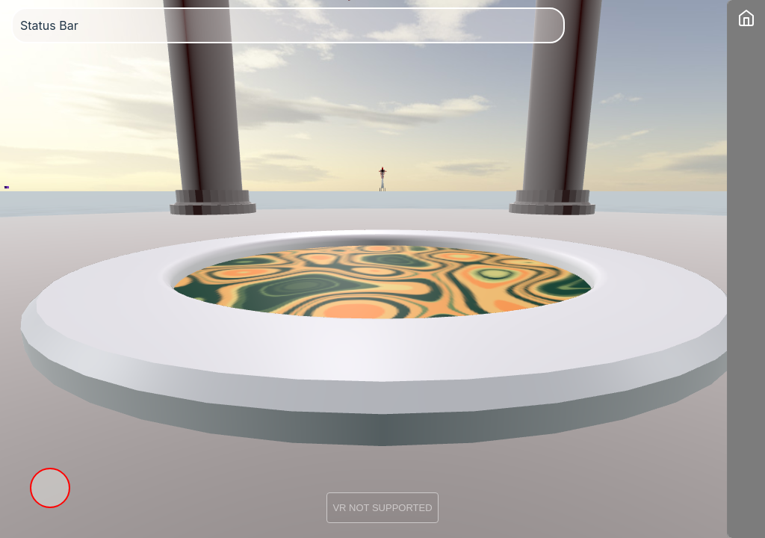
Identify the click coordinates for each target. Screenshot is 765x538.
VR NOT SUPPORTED (382, 507)
